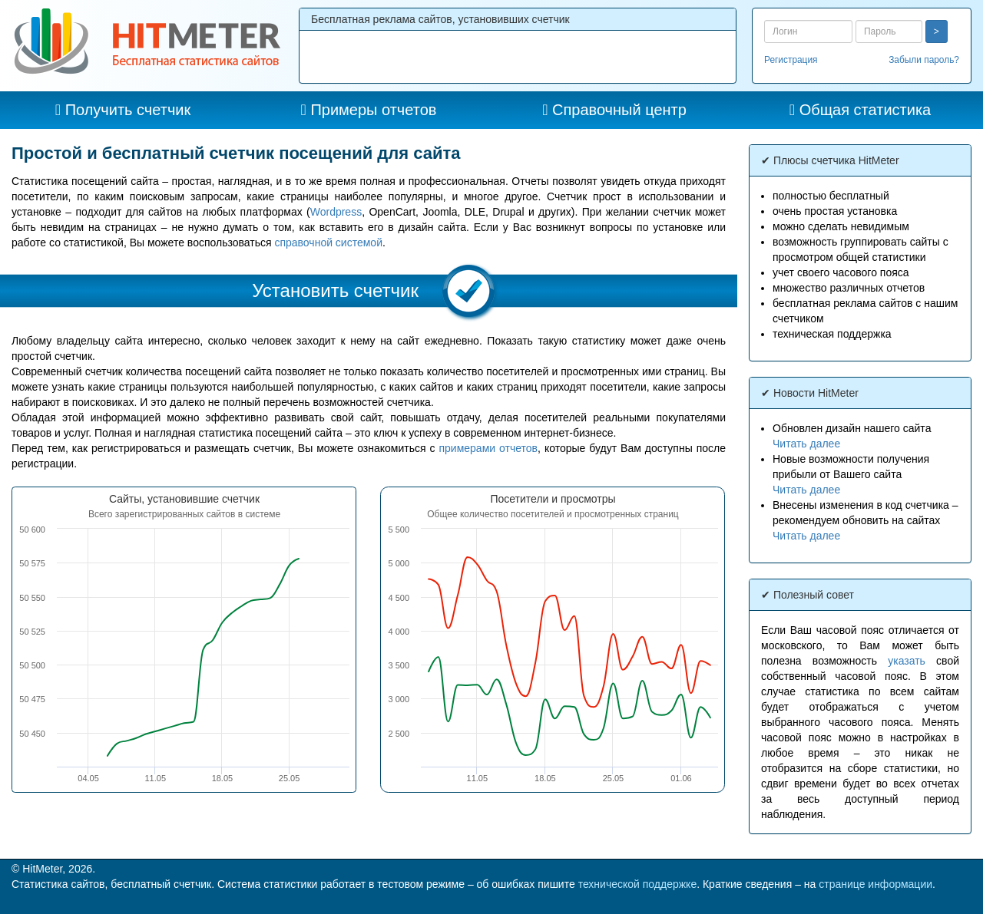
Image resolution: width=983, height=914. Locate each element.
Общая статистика (865, 109)
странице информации (875, 884)
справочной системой (328, 242)
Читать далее (806, 443)
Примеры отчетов (373, 109)
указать (906, 661)
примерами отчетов (488, 448)
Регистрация (791, 59)
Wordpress (336, 212)
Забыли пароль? (924, 59)
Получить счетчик (128, 109)
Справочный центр (619, 109)
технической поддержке (637, 884)
